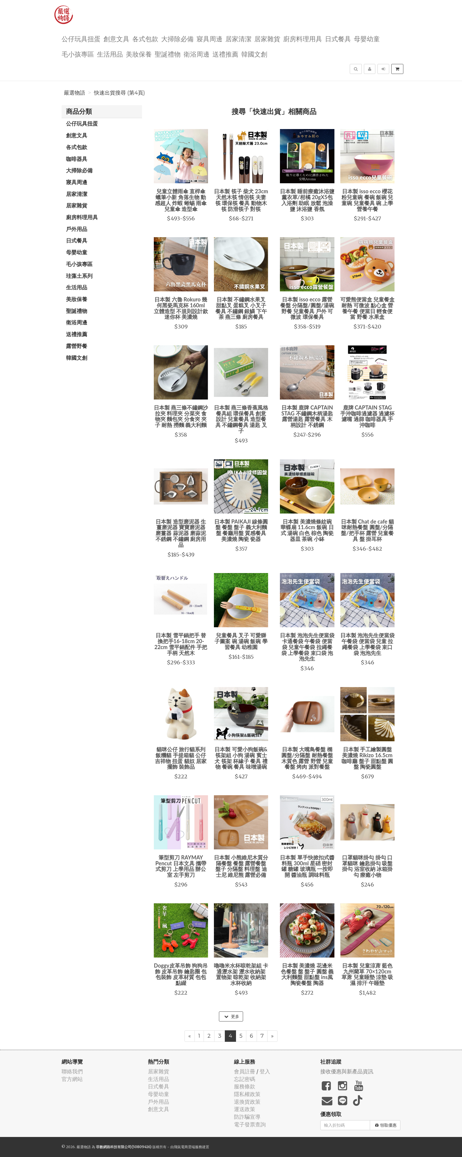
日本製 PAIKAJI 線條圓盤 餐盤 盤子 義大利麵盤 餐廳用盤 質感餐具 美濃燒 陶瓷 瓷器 (241, 530)
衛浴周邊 (196, 53)
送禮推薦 (225, 53)
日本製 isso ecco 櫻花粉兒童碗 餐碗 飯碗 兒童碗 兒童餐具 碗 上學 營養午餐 (367, 200)
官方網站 (72, 1079)
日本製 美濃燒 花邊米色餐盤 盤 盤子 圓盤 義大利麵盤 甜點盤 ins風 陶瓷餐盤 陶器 (307, 974)
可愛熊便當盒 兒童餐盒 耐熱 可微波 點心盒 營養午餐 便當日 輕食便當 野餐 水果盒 (367, 308)
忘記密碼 (244, 1079)
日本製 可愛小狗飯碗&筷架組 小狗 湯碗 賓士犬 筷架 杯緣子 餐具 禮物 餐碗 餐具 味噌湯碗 (241, 758)
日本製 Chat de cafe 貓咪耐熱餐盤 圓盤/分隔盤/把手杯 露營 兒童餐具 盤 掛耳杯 (367, 530)
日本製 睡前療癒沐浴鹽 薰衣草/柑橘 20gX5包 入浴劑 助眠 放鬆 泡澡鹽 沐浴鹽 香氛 (307, 200)
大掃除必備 (177, 38)
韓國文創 (254, 53)
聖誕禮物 (168, 53)
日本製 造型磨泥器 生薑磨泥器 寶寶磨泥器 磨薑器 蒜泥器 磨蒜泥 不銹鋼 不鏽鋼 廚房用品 (181, 533)
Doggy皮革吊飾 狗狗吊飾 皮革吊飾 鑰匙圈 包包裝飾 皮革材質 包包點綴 (181, 974)
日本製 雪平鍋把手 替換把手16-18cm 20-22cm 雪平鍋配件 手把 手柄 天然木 (180, 644)
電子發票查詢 (250, 1124)
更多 (231, 1016)
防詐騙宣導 (247, 1116)
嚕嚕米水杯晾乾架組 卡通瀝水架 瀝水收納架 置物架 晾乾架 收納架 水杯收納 (241, 974)
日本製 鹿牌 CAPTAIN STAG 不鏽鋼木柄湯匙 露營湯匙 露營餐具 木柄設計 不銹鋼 (307, 416)
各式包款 (145, 38)
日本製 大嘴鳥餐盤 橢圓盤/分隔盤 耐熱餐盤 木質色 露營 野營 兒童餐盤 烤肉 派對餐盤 (307, 758)
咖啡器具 (76, 159)
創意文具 (116, 38)
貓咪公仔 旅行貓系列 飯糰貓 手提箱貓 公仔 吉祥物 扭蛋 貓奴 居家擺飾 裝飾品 (181, 758)
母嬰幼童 (367, 38)
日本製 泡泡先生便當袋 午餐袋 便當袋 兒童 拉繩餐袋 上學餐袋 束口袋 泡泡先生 (367, 644)
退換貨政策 (247, 1101)
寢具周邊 (209, 38)
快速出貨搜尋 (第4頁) (119, 93)
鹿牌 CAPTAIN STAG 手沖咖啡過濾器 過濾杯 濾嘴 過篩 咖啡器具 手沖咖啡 (367, 416)
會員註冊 (244, 1071)
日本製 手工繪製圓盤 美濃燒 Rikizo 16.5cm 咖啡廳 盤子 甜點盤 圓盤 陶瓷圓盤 (367, 758)
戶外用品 (76, 229)
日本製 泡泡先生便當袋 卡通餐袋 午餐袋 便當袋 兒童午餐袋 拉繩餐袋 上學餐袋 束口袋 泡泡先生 (307, 647)
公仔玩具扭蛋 (81, 38)
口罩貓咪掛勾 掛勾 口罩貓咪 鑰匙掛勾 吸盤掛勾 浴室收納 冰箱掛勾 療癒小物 (367, 866)
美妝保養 (139, 53)
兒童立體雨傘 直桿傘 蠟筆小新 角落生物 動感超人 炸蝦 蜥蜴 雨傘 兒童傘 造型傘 (181, 200)
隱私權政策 (247, 1094)
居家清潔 (238, 38)
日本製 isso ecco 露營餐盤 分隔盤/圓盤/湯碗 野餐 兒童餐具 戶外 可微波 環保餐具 (307, 308)
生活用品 (110, 53)
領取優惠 (386, 1125)
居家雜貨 (267, 38)
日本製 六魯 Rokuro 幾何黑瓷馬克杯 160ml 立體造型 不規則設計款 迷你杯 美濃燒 (181, 308)
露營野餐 (76, 346)
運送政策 (244, 1109)
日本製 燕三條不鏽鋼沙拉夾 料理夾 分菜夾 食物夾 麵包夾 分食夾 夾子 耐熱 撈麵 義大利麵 (181, 416)
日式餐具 (338, 38)
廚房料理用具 (302, 38)
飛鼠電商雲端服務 (188, 1147)
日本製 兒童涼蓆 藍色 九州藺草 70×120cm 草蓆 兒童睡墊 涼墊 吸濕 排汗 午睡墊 (367, 974)
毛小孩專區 (78, 53)
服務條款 (244, 1086)
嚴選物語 (74, 93)
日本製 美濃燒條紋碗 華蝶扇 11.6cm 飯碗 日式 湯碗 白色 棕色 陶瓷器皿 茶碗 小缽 (307, 530)
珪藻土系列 (79, 276)
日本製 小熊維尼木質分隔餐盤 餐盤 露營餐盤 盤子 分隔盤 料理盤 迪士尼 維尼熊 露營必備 (241, 866)
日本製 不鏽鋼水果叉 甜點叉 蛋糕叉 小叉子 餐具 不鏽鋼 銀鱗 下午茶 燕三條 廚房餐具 (241, 308)
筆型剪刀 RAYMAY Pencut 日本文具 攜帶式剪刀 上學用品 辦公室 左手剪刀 (180, 866)
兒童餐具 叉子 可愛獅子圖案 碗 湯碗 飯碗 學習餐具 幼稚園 (241, 641)
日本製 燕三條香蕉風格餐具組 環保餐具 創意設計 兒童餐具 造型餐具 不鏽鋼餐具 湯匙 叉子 (241, 419)
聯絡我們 (72, 1071)
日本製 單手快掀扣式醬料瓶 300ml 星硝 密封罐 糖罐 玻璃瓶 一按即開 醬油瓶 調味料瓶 (307, 866)
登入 (265, 1071)
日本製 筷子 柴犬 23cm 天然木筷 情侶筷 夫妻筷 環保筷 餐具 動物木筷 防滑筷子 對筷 (241, 200)
